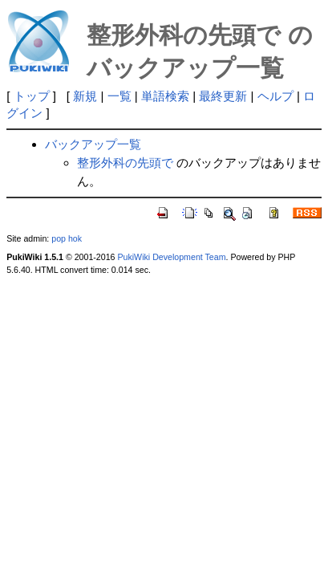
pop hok (66, 238)
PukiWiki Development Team (171, 257)
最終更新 (223, 96)
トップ (32, 96)
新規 (85, 96)
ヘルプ (275, 96)
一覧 (119, 96)
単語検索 (165, 96)
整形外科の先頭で (125, 162)
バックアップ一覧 (93, 144)
